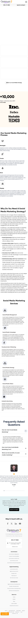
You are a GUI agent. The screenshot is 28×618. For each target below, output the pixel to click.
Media (14, 599)
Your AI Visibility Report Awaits (5, 614)
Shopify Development (14, 586)
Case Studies (14, 603)
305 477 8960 (15, 540)
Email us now (15, 546)
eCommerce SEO (14, 569)
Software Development (14, 590)
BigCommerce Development (14, 584)
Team (14, 597)
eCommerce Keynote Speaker (14, 562)
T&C (21, 612)
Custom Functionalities (14, 556)
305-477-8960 (7, 5)
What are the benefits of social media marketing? (10, 454)
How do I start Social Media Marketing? (9, 431)
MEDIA (23, 610)
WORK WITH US (10, 612)
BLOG (6, 610)
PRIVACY (17, 612)
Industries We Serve (14, 605)
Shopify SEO (14, 573)
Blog (14, 601)
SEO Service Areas (14, 577)
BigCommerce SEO (14, 571)
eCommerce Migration (14, 554)
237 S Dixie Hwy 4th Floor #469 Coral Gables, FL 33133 (15, 543)
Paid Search (14, 575)
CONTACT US (15, 613)
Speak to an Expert (21, 5)
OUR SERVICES (12, 610)
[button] (26, 2)
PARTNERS (18, 610)
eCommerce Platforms (14, 558)
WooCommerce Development (14, 588)
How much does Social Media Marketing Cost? (10, 448)
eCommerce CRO (14, 560)
